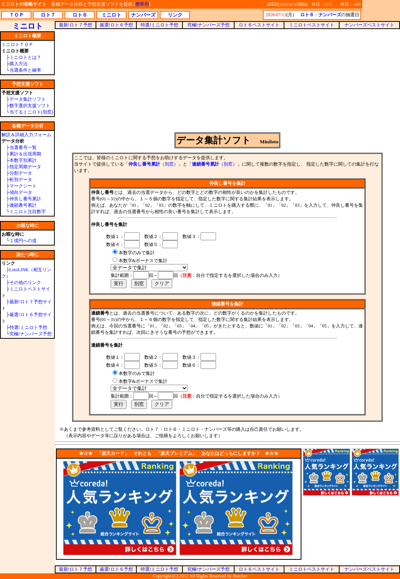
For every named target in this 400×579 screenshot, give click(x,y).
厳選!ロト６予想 (116, 25)
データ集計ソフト (27, 99)
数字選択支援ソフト (29, 105)
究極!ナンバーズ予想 (30, 333)
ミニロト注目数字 (27, 211)
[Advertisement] (227, 81)
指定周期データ (25, 166)
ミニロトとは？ (25, 57)
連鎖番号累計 (23, 205)
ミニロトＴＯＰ (17, 44)
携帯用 (142, 4)
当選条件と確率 (25, 70)
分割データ (20, 173)
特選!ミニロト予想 (28, 327)
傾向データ (20, 192)
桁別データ (20, 179)
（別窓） (153, 164)
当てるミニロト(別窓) (31, 112)
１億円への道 (23, 240)
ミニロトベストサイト (311, 25)
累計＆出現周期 (25, 154)
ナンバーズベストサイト (369, 25)
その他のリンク (25, 282)
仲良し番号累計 (25, 198)
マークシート (23, 186)
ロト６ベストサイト (259, 25)
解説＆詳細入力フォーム (26, 134)
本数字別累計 (23, 160)
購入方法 (18, 63)
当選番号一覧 (23, 147)
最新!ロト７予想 (75, 25)
